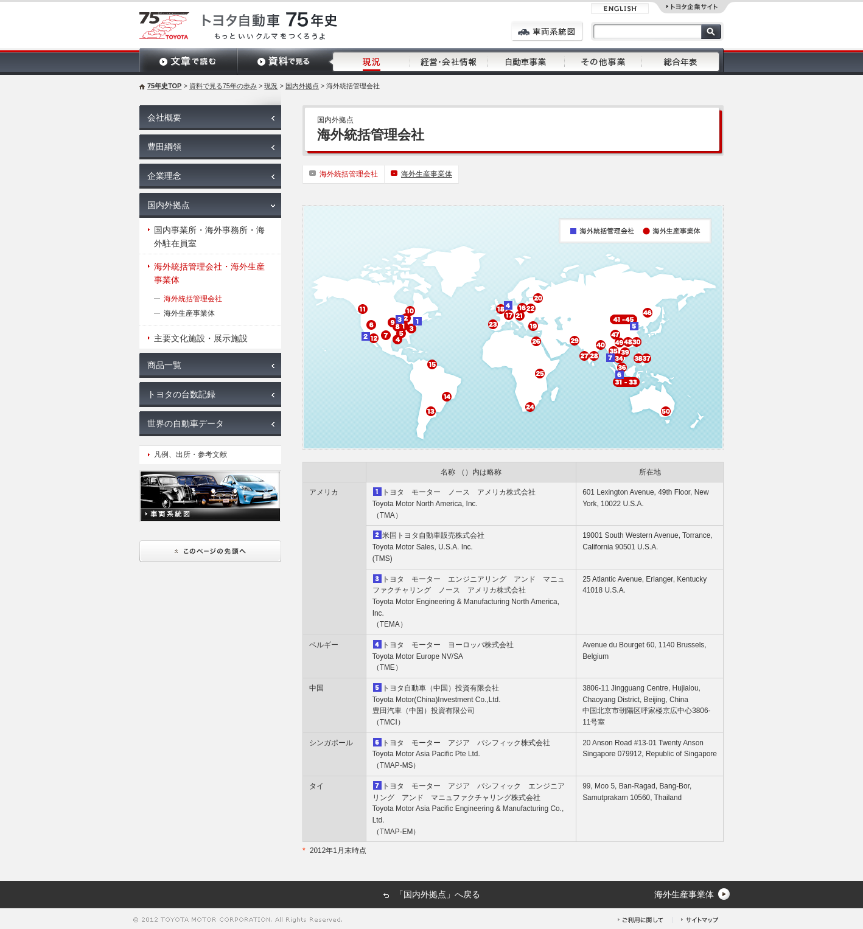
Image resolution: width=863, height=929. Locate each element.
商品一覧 (164, 365)
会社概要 (164, 117)
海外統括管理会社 (349, 174)
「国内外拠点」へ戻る (437, 894)
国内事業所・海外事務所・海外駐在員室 (209, 236)
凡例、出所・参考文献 (190, 454)
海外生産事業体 (426, 174)
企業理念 (164, 176)
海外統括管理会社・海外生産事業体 (209, 273)
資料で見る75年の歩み (223, 85)
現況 (271, 85)
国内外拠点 (302, 85)
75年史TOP (164, 85)
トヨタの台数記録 (181, 394)
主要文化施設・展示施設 (201, 338)
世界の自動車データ (185, 423)
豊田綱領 (164, 146)
